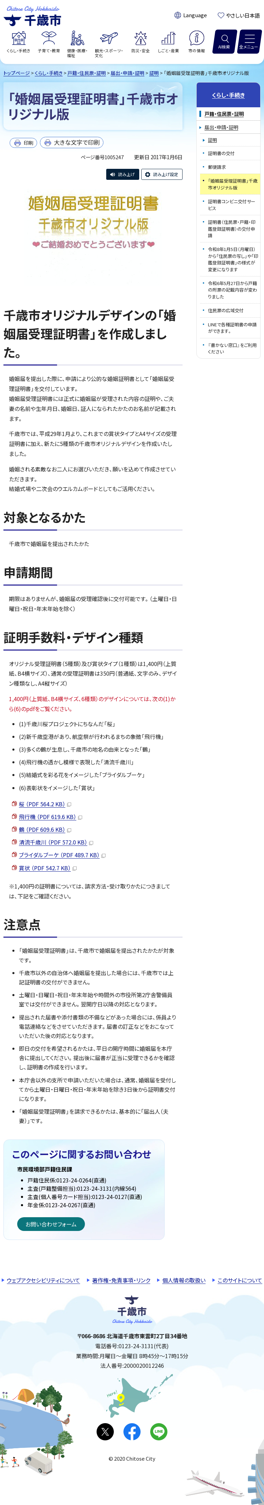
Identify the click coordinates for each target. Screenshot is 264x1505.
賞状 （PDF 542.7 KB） (48, 868)
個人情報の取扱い (184, 1280)
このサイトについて (240, 1280)
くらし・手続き (49, 72)
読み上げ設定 (165, 174)
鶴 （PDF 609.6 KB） (45, 829)
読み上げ (126, 174)
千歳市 (32, 15)
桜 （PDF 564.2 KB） (45, 804)
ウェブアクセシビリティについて (43, 1280)
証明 (154, 72)
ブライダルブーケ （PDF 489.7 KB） (62, 855)
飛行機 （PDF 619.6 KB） (50, 817)
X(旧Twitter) (105, 1431)
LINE (158, 1431)
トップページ (16, 72)
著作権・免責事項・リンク (121, 1280)
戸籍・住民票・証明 (86, 72)
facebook (132, 1431)
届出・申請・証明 (127, 72)
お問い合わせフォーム (51, 1224)
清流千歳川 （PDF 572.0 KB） (56, 842)
